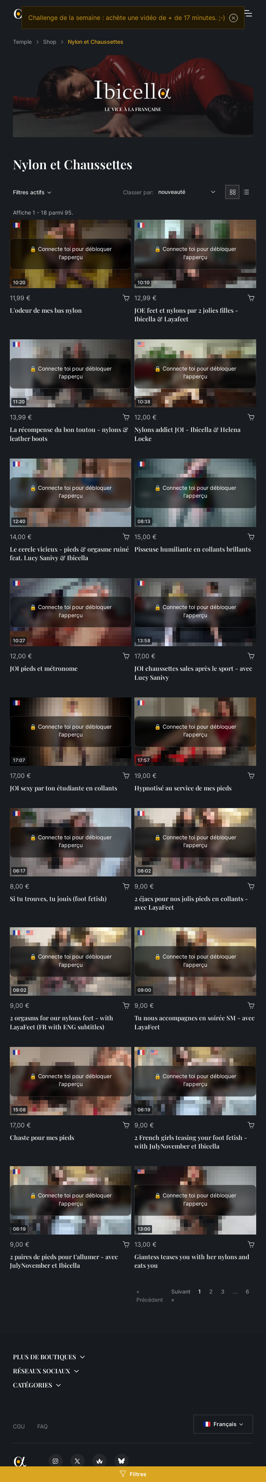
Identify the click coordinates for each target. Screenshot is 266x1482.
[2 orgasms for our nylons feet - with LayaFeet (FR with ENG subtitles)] (71, 961)
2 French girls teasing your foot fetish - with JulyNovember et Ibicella (190, 1141)
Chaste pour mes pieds (42, 1137)
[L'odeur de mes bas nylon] (71, 254)
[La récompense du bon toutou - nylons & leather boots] (71, 373)
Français (220, 1424)
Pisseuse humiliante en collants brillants (192, 549)
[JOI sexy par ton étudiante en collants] (71, 731)
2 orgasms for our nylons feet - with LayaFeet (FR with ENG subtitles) (61, 1022)
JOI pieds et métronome (44, 668)
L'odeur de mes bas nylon (46, 310)
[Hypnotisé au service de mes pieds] (195, 731)
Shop (49, 41)
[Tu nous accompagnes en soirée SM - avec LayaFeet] (195, 961)
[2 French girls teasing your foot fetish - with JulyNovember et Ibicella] (195, 1081)
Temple (22, 41)
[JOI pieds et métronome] (71, 612)
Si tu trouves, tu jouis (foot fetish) (58, 898)
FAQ (42, 1426)
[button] (133, 1357)
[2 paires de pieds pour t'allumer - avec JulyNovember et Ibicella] (71, 1200)
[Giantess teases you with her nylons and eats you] (195, 1200)
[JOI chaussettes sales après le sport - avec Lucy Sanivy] (195, 612)
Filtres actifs (29, 192)
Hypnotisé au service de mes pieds (183, 788)
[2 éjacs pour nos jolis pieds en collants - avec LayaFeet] (195, 842)
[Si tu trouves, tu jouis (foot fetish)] (71, 842)
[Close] (233, 18)
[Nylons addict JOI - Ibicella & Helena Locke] (195, 373)
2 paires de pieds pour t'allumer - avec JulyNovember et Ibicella (64, 1261)
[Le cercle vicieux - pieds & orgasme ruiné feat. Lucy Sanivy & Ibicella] (71, 493)
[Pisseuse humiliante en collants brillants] (195, 493)
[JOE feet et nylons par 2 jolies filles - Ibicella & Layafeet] (195, 254)
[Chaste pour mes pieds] (71, 1081)
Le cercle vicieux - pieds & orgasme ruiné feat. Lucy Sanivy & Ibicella (69, 553)
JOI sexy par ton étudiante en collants (63, 788)
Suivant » (180, 1295)
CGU (19, 1426)
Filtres (133, 1474)
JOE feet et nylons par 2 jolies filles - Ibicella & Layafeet (186, 314)
